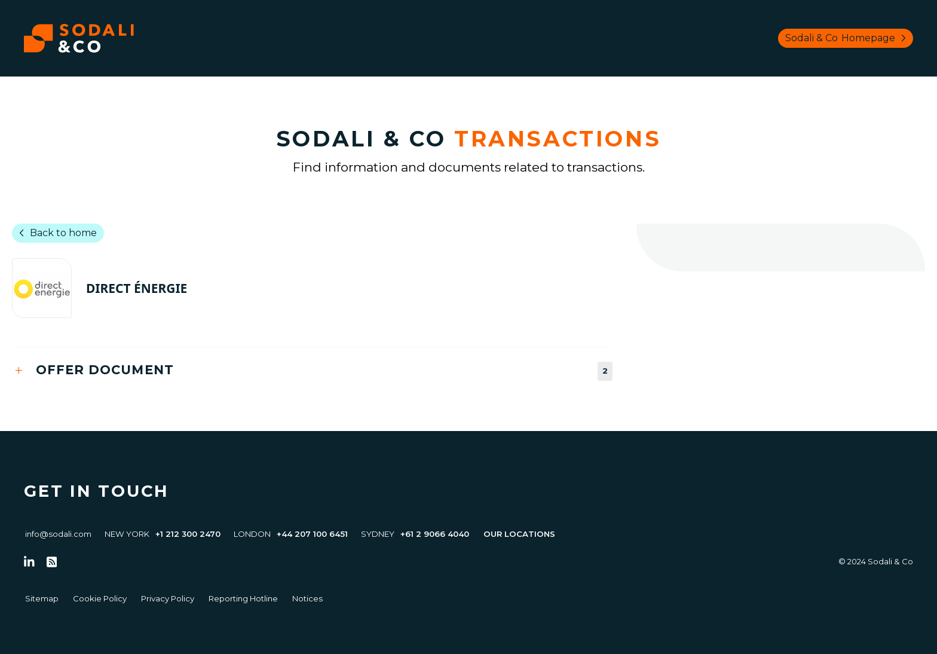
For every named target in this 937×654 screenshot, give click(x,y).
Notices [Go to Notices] (307, 598)
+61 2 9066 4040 (434, 534)
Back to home (55, 233)
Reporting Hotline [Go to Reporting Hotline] (243, 598)
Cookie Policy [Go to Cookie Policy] (100, 598)
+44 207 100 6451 (312, 534)
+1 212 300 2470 (188, 534)
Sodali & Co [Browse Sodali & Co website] (848, 38)
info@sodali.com (58, 534)
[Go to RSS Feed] (52, 562)
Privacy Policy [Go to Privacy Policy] (167, 598)
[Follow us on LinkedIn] (29, 562)
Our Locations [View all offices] (519, 534)
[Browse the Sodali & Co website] (79, 38)
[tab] (312, 371)
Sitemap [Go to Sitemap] (42, 598)
